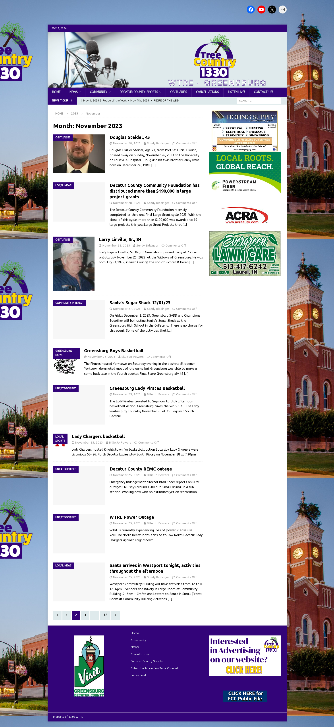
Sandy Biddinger (158, 143)
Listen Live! (236, 92)
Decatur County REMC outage (141, 468)
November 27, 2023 (127, 308)
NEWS (74, 92)
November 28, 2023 (127, 143)
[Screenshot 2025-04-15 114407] (245, 274)
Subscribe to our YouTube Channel (154, 668)
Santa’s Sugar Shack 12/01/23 (140, 302)
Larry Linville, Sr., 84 (120, 239)
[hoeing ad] (245, 149)
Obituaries (178, 92)
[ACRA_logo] (245, 221)
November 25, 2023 (101, 356)
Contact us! (263, 92)
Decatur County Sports (139, 92)
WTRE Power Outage (132, 517)
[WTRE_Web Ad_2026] (245, 191)
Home (56, 92)
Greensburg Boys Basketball (113, 350)
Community (99, 92)
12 (105, 615)
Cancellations (207, 92)
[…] (153, 165)
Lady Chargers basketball (98, 436)
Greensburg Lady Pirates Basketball (147, 388)
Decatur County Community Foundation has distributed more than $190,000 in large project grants (155, 191)
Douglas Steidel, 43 (130, 137)
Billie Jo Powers (133, 356)
